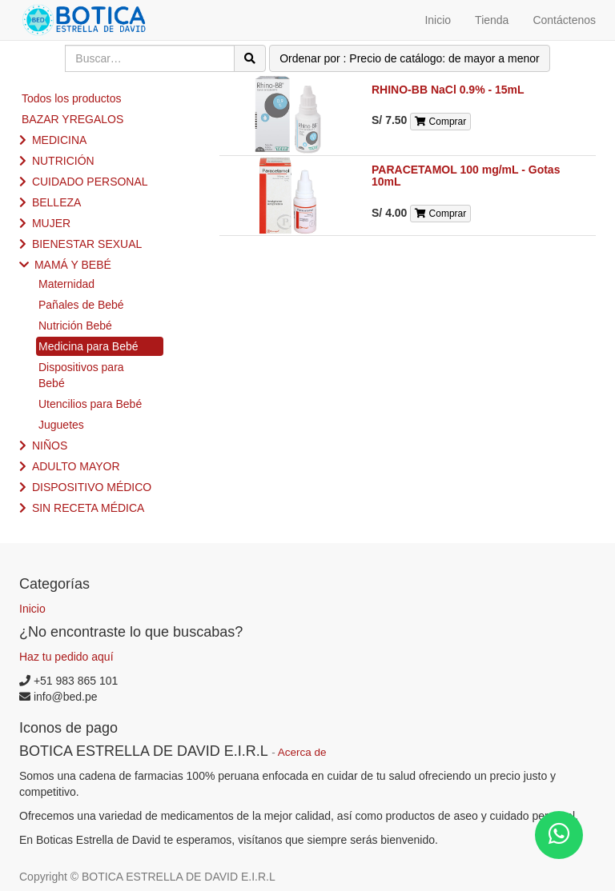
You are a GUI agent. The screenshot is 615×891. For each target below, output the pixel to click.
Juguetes (61, 424)
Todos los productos (72, 98)
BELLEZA (56, 202)
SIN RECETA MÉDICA (88, 507)
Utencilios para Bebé (90, 404)
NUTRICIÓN (63, 160)
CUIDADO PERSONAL (90, 181)
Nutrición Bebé (75, 325)
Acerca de (302, 752)
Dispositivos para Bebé (81, 375)
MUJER (51, 223)
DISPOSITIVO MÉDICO (91, 487)
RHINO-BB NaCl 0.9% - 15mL (448, 89)
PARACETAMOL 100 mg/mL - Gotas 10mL (466, 175)
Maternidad (66, 284)
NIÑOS (49, 445)
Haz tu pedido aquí (66, 656)
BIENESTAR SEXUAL (87, 244)
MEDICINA (59, 140)
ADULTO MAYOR (76, 466)
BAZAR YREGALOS (72, 119)
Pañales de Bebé (81, 304)
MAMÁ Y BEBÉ (72, 264)
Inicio (32, 608)
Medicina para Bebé (88, 346)
